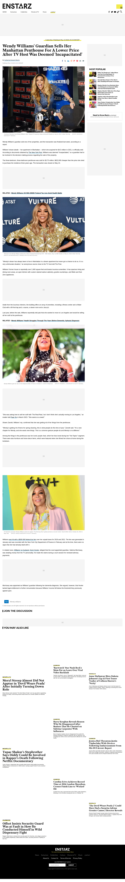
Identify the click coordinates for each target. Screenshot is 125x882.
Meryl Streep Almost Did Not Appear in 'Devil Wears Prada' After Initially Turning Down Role (24, 688)
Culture (62, 858)
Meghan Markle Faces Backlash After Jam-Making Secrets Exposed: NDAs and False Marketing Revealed (108, 90)
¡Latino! (71, 13)
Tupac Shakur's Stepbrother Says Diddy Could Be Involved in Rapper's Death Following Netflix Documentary (109, 107)
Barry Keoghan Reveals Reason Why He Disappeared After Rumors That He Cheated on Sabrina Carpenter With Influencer (68, 730)
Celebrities (32, 13)
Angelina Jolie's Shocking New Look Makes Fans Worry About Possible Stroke (107, 101)
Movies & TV (47, 13)
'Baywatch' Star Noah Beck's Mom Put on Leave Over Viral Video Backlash (68, 673)
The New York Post (35, 155)
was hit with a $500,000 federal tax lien (22, 543)
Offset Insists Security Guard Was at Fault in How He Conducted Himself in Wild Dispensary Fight (23, 831)
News (37, 858)
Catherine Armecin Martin (12, 63)
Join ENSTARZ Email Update (62, 865)
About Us (46, 861)
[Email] (80, 64)
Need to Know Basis (101, 118)
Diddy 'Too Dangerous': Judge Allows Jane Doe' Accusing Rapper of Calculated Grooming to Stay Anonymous (108, 78)
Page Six (14, 420)
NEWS (6, 13)
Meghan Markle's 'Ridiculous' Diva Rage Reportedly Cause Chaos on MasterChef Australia (109, 95)
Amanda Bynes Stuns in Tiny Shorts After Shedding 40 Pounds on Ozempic (108, 83)
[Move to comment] (83, 64)
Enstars (17, 6)
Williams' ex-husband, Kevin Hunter (26, 553)
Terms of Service (65, 861)
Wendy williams (15, 605)
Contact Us (54, 861)
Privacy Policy (77, 861)
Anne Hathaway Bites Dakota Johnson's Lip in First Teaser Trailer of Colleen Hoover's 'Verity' (103, 683)
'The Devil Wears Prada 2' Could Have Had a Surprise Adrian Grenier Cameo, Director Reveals (105, 811)
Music (60, 13)
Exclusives (18, 13)
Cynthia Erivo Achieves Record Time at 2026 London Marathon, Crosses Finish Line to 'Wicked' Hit (69, 788)
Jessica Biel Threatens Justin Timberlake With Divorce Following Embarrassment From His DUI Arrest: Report (105, 747)
